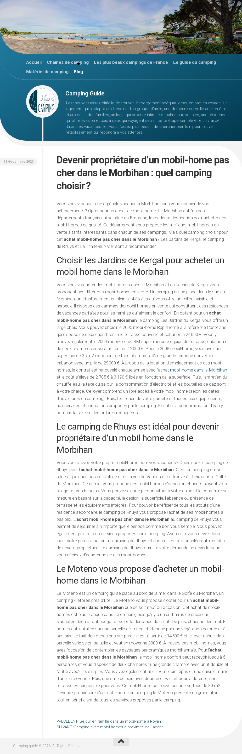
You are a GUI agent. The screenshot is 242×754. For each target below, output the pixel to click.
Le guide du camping (194, 62)
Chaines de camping (68, 62)
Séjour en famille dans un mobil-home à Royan (109, 721)
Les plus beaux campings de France (131, 62)
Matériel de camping (47, 71)
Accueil (34, 62)
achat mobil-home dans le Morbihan (192, 370)
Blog (78, 71)
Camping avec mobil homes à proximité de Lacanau (111, 727)
